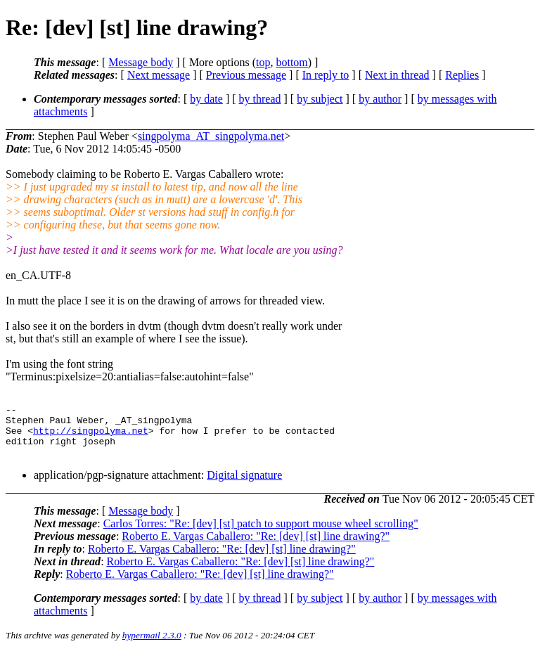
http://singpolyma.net (90, 436)
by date (206, 99)
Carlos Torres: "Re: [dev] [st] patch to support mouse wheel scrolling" (260, 534)
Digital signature (244, 485)
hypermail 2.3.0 (151, 646)
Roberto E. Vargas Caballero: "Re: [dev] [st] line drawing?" (256, 547)
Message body (140, 62)
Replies (462, 75)
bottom (291, 62)
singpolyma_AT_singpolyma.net (211, 136)
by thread (260, 99)
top (263, 62)
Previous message (246, 75)
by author (380, 99)
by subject (319, 99)
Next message (158, 75)
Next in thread (397, 75)
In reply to (325, 75)
